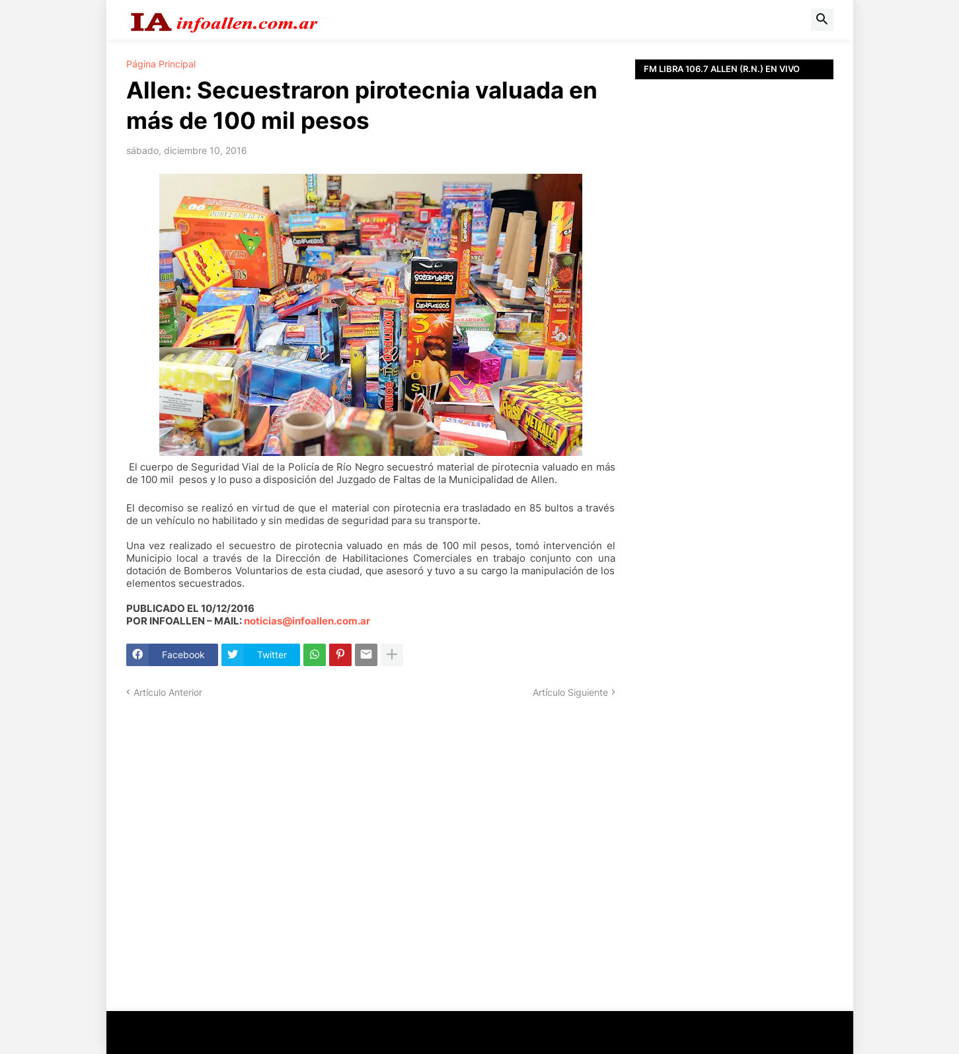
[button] (822, 20)
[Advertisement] (734, 376)
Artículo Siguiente (570, 692)
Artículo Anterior (168, 692)
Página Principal (161, 64)
